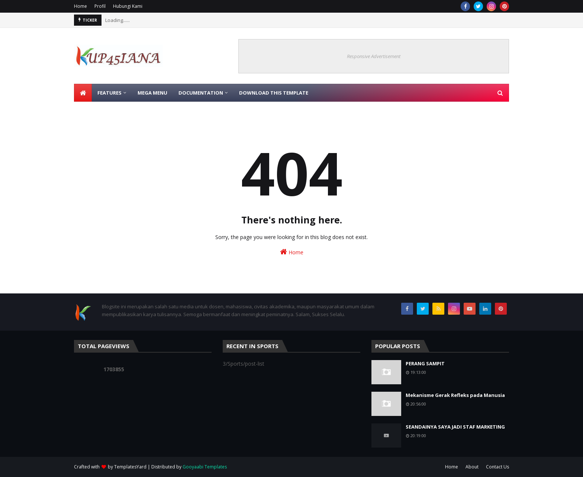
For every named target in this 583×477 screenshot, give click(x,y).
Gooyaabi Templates (205, 467)
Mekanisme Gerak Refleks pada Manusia (455, 395)
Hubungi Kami (127, 6)
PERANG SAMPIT (425, 363)
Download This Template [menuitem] (273, 92)
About (472, 467)
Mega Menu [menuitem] (152, 92)
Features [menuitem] (109, 92)
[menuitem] (83, 93)
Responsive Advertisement (373, 56)
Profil (100, 6)
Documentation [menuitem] (200, 92)
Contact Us (497, 467)
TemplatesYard (130, 467)
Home (80, 6)
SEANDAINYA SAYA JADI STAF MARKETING (455, 426)
